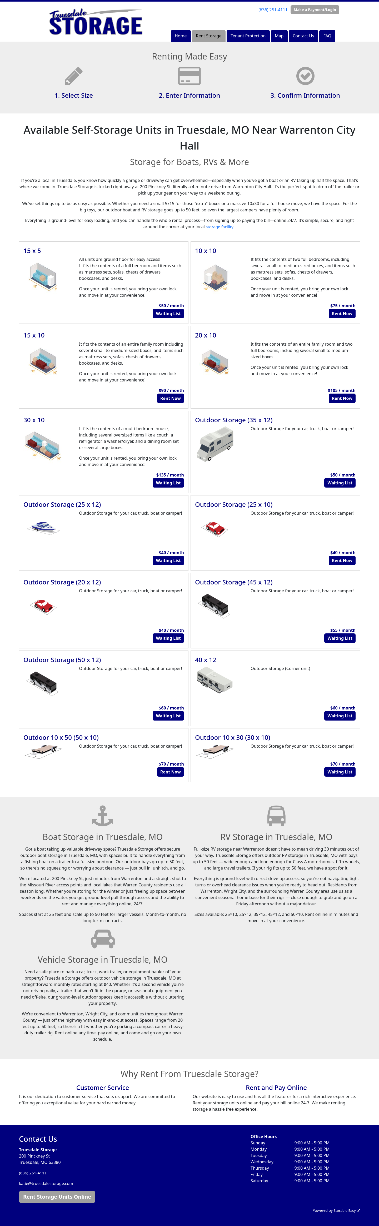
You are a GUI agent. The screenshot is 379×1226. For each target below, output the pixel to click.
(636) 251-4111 (272, 10)
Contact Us (303, 36)
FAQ (327, 36)
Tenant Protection (248, 36)
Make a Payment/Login (315, 9)
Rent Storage (208, 36)
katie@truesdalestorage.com (47, 1183)
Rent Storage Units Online (57, 1196)
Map (279, 36)
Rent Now (342, 313)
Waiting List (168, 313)
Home (181, 36)
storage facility (219, 227)
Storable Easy (346, 1210)
